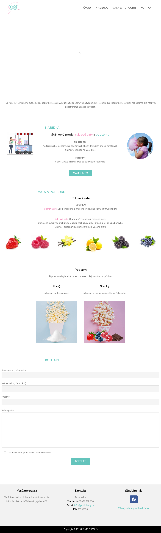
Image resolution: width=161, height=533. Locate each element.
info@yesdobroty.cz (84, 505)
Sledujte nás (133, 491)
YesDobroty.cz (27, 491)
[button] (80, 173)
